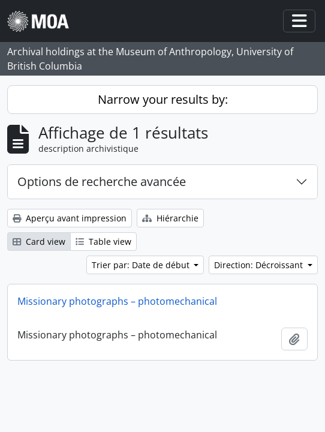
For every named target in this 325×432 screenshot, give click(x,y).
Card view (39, 241)
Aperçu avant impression (70, 218)
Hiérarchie (170, 218)
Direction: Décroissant (259, 265)
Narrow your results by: (163, 99)
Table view (103, 241)
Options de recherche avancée (101, 181)
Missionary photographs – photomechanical (117, 301)
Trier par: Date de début (142, 265)
